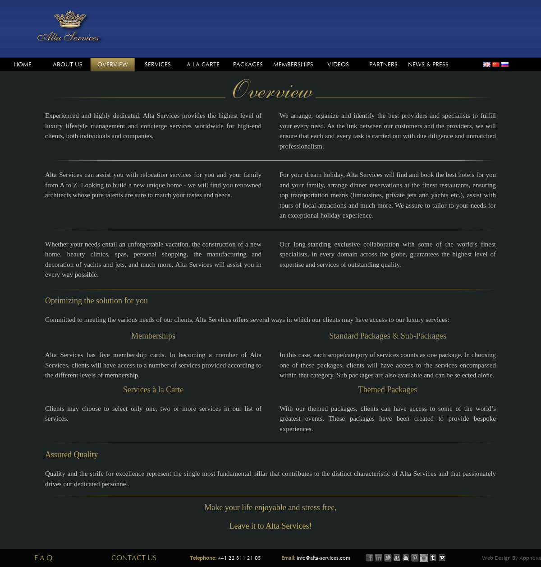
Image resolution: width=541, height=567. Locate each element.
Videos (338, 64)
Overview (112, 64)
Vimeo (442, 558)
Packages (248, 64)
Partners (383, 64)
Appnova (529, 558)
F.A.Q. (44, 557)
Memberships (293, 64)
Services (158, 64)
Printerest (415, 558)
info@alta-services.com (323, 558)
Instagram (424, 558)
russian (505, 64)
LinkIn (379, 558)
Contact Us (133, 557)
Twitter (388, 558)
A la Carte (203, 64)
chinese (496, 64)
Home (23, 64)
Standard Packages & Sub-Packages (387, 335)
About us (68, 64)
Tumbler (433, 558)
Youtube (406, 558)
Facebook (370, 558)
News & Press (428, 64)
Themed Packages (387, 389)
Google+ (397, 558)
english (487, 64)
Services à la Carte (153, 389)
